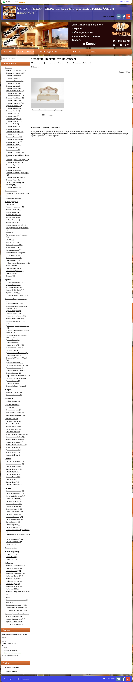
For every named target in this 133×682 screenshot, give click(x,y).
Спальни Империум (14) (14, 132)
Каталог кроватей (12, 668)
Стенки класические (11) (15, 461)
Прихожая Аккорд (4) (13, 506)
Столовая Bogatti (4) (13, 432)
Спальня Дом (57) (12, 134)
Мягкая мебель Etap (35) (15, 447)
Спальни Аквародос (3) (14, 162)
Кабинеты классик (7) (14, 581)
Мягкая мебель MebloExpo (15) (17, 434)
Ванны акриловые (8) (13, 198)
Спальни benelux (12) (13, 76)
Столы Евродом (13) (13, 522)
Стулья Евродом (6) (13, 525)
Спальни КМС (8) (12, 124)
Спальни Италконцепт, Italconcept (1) (15, 184)
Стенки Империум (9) (14, 469)
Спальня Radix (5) (12, 116)
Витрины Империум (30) (15, 491)
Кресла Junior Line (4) (14, 616)
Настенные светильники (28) (16, 610)
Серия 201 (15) (11, 559)
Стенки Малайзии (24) (14, 466)
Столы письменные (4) (14, 568)
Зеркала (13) (10, 276)
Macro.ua (26, 679)
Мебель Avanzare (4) (13, 215)
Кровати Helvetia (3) (13, 455)
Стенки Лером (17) (12, 472)
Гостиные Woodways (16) (15, 514)
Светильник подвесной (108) (16, 605)
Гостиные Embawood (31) (15, 519)
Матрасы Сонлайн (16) (14, 395)
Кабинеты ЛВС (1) (12, 589)
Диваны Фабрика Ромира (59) (16, 386)
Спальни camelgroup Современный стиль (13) (15, 94)
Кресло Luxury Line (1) (14, 622)
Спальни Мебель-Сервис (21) (16, 177)
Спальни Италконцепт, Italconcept (79, 63)
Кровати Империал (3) (14, 285)
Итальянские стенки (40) (15, 464)
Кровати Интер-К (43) (14, 106)
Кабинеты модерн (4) (13, 578)
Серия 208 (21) (11, 557)
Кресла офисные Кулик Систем (17, 614)
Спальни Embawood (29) (15, 152)
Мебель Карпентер (12, 552)
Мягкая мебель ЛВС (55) (15, 345)
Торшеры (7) (10, 602)
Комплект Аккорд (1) (13, 250)
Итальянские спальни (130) (16, 70)
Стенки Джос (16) (12, 482)
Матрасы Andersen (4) (14, 392)
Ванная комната (11, 191)
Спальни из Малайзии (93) (15, 73)
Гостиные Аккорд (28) (14, 501)
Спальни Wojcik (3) (13, 111)
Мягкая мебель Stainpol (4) (15, 437)
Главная (8, 51)
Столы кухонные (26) (13, 268)
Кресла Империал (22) (14, 311)
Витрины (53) (11, 544)
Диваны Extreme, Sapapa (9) (16, 370)
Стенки (8, 459)
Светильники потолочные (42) (17, 600)
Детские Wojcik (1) (12, 424)
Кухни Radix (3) (11, 266)
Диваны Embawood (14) (14, 363)
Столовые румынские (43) (15, 415)
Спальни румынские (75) (15, 103)
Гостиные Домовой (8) (14, 499)
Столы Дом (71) (11, 273)
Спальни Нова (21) (12, 167)
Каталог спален (11, 671)
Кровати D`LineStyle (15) (15, 290)
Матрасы (8, 390)
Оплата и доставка (48, 51)
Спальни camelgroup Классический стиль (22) (15, 90)
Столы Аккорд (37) (13, 260)
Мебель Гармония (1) (13, 220)
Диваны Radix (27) (12, 342)
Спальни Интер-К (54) (14, 108)
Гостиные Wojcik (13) (13, 421)
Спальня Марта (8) (12, 78)
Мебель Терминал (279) (14, 245)
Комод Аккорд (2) (12, 247)
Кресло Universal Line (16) (15, 619)
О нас (65, 51)
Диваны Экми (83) (12, 383)
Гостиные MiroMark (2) (14, 539)
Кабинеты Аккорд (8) (13, 571)
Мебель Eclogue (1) (13, 401)
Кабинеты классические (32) (16, 566)
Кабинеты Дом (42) (13, 584)
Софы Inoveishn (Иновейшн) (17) (18, 376)
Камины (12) (10, 232)
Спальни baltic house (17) (15, 81)
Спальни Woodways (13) (14, 139)
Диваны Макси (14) (13, 340)
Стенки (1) (10, 204)
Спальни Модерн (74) (13, 119)
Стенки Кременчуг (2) (14, 485)
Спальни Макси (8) (13, 150)
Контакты (91, 51)
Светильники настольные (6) (16, 608)
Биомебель (9, 398)
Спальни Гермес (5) (13, 165)
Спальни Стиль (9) (12, 129)
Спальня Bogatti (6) (13, 113)
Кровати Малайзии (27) (14, 282)
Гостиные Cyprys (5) (13, 429)
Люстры (8, 597)
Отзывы (77, 51)
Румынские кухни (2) (13, 410)
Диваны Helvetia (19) (13, 450)
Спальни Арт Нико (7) (14, 142)
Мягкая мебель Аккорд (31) (16, 316)
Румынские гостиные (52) (15, 412)
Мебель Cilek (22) (12, 242)
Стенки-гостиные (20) (14, 542)
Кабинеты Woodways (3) (14, 586)
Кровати (8, 280)
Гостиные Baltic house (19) (15, 496)
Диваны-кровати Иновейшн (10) (17, 353)
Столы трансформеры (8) (15, 271)
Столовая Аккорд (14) (14, 504)
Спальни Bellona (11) (13, 145)
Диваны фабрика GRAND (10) (17, 365)
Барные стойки (11, 548)
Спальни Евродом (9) (13, 170)
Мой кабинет (124, 1)
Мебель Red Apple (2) (13, 426)
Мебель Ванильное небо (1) (16, 225)
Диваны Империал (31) (14, 303)
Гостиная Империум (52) (15, 493)
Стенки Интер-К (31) (13, 477)
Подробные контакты (10, 655)
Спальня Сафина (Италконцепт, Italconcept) (47, 110)
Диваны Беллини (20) (13, 373)
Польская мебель (11, 419)
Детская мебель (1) (13, 255)
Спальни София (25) (13, 100)
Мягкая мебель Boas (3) (14, 442)
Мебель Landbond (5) (13, 209)
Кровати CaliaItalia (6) (14, 287)
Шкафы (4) (10, 240)
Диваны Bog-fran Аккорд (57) (16, 378)
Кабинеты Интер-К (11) (14, 576)
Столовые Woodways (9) (14, 517)
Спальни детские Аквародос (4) (17, 160)
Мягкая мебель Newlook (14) (16, 445)
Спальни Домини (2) (13, 187)
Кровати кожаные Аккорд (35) (17, 295)
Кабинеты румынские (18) (15, 573)
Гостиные (8, 488)
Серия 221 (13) (11, 554)
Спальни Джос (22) (13, 126)
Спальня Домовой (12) (14, 83)
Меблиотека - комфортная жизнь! (43, 63)
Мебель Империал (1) (14, 258)
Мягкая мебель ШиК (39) (15, 318)
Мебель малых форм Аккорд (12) (18, 263)
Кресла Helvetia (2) (13, 452)
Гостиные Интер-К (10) (14, 512)
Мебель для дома (11, 202)
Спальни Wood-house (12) (15, 98)
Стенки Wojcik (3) (12, 479)
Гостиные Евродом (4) (14, 527)
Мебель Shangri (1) (12, 212)
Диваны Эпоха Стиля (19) (15, 348)
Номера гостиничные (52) (15, 207)
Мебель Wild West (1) (13, 217)
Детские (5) (10, 407)
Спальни (8, 68)
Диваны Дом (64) (12, 350)
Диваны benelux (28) (13, 313)
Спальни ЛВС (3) (12, 147)
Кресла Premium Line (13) (15, 624)
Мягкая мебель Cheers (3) (15, 439)
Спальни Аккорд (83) (13, 86)
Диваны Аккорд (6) (13, 381)
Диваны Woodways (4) (14, 355)
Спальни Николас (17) (14, 137)
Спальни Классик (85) (14, 121)
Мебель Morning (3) (13, 222)
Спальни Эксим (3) (13, 180)
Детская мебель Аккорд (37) (16, 253)
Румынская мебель (12, 405)
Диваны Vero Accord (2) (14, 368)
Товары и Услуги (25, 51)
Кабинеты (9, 563)
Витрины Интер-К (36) (14, 509)
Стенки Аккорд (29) (13, 474)
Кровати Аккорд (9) (13, 293)
